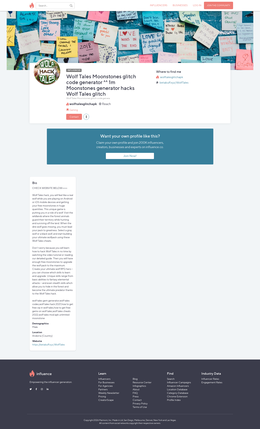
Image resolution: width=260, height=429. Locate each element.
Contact (74, 116)
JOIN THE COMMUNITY (218, 5)
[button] (86, 117)
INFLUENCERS (158, 5)
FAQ (135, 392)
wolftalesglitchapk (171, 77)
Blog (135, 378)
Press (136, 396)
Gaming (73, 109)
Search (171, 378)
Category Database (177, 392)
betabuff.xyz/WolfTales (174, 82)
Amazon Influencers (178, 385)
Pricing (102, 396)
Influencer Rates (210, 378)
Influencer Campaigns (179, 382)
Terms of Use (140, 406)
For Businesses (106, 382)
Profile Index (174, 399)
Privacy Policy (140, 403)
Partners (103, 389)
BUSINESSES (180, 5)
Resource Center (142, 382)
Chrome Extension (177, 396)
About (136, 389)
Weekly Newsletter (108, 392)
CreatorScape (106, 399)
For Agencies (105, 385)
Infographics (139, 385)
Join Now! (130, 156)
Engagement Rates (211, 382)
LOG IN (197, 5)
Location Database (177, 389)
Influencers (104, 378)
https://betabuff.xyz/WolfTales (48, 344)
